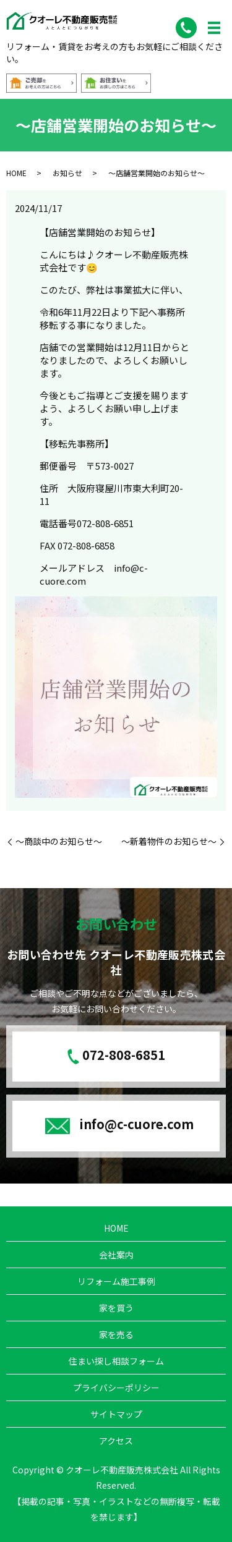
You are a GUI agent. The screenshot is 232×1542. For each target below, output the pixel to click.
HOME (16, 172)
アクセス (116, 1440)
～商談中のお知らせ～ (58, 841)
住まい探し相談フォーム (116, 1361)
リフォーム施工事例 (116, 1281)
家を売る (116, 1334)
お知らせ (67, 172)
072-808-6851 (123, 1055)
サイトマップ (116, 1414)
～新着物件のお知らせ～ (169, 841)
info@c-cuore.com (136, 1124)
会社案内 (116, 1254)
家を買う (116, 1308)
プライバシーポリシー (116, 1387)
